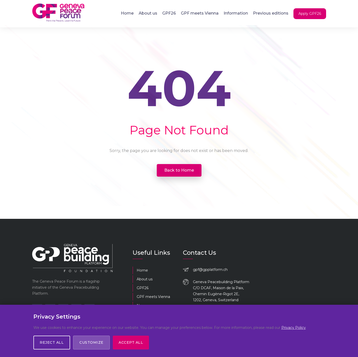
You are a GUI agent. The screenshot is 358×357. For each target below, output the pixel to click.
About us (148, 13)
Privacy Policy (293, 327)
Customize (92, 342)
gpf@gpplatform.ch (210, 269)
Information (236, 13)
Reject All (52, 342)
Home (127, 13)
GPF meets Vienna (200, 13)
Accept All (131, 342)
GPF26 (169, 13)
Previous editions (270, 13)
